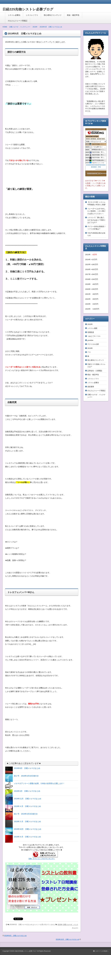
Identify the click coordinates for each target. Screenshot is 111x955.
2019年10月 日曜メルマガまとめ (27, 829)
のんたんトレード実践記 (17, 21)
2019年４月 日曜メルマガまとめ (27, 806)
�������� (101, 169)
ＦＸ (89, 352)
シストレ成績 (92, 328)
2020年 (90, 324)
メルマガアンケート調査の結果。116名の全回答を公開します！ (39, 783)
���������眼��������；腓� (96, 166)
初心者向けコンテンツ (52, 15)
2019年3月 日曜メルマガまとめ (27, 791)
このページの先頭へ (100, 951)
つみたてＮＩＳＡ (94, 336)
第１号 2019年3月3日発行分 (26, 814)
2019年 (60, 924)
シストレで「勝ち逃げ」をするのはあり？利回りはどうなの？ (96, 220)
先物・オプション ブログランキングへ (42, 859)
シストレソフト (32, 15)
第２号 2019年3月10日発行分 (26, 776)
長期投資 (90, 332)
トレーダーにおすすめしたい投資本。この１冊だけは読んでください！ (96, 211)
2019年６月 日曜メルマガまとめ (27, 837)
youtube (90, 340)
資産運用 (90, 387)
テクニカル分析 (93, 344)
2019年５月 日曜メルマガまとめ (27, 821)
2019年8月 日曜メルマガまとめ (27, 768)
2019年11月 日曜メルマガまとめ (27, 799)
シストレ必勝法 (14, 15)
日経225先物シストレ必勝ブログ (28, 9)
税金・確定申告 (73, 15)
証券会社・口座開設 (94, 371)
